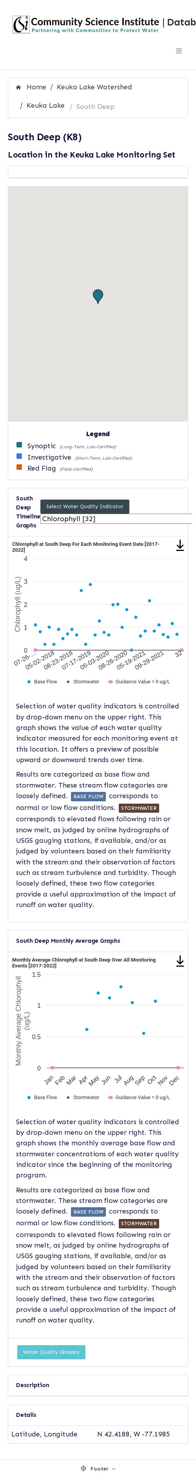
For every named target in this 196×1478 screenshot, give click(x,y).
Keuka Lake (46, 105)
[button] (98, 296)
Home (31, 87)
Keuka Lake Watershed (94, 87)
